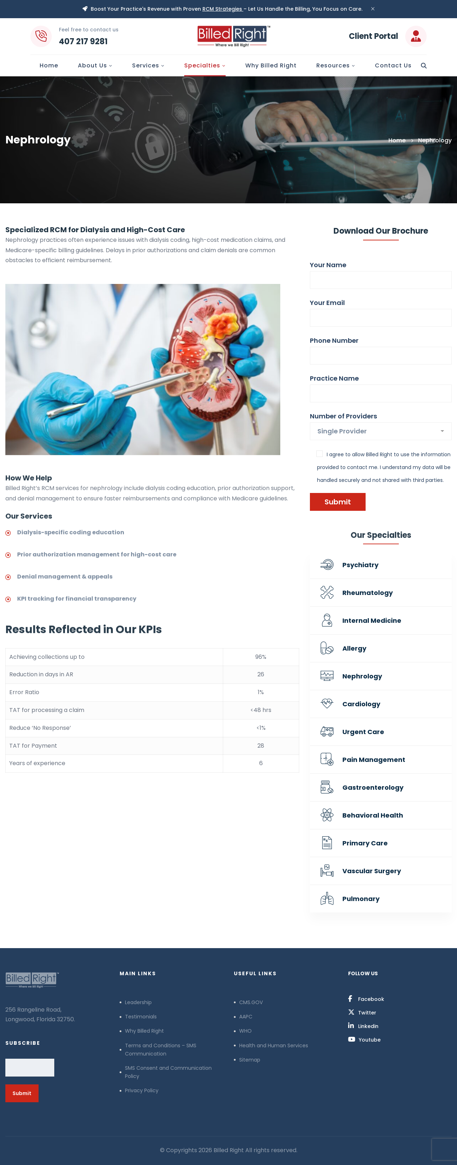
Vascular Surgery (371, 870)
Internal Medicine (371, 620)
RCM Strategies (222, 8)
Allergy (354, 648)
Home (397, 140)
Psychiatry (360, 564)
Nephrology (362, 676)
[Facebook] (366, 999)
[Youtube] (364, 1039)
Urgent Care (363, 731)
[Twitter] (362, 1012)
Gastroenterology (372, 787)
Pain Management (373, 759)
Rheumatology (367, 592)
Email (13, 1051)
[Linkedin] (363, 1026)
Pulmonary (361, 898)
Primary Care (365, 843)
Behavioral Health (372, 815)
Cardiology (361, 703)
